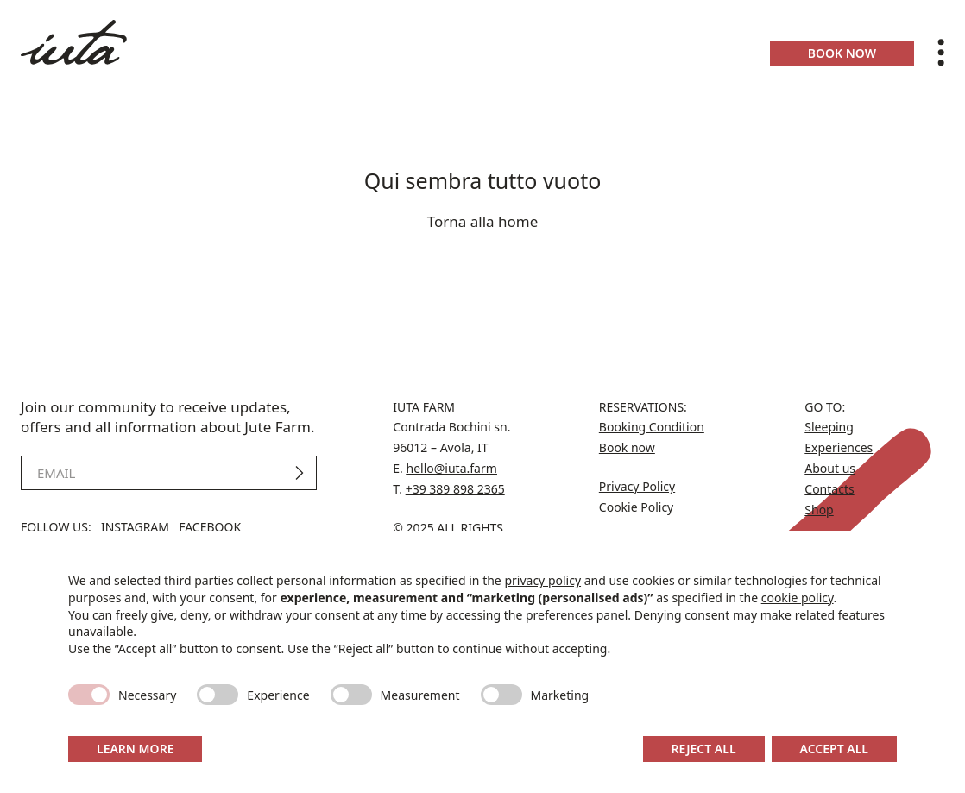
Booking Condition (651, 427)
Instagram (135, 527)
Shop (818, 509)
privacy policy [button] (542, 580)
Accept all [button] (834, 748)
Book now (842, 53)
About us (829, 468)
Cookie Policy (636, 507)
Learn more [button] (135, 748)
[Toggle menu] (940, 52)
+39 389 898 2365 (455, 489)
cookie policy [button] (797, 597)
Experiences (838, 447)
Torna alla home (483, 221)
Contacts (829, 489)
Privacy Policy (637, 486)
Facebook (210, 527)
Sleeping (829, 427)
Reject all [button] (704, 748)
